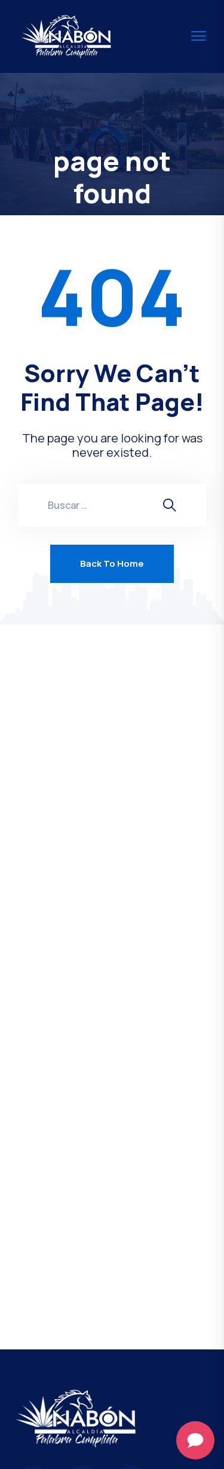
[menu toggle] (198, 36)
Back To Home (112, 563)
